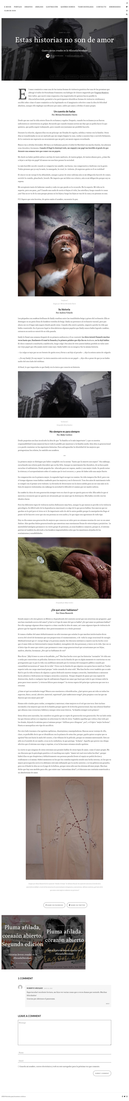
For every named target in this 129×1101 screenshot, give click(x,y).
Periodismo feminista (88, 76)
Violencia (102, 76)
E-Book (7, 7)
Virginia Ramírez (101, 93)
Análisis (39, 7)
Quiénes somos (68, 7)
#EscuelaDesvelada (75, 56)
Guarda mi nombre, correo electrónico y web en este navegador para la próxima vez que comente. (60, 1066)
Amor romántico (56, 76)
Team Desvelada (86, 7)
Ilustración (52, 7)
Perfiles (18, 7)
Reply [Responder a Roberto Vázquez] (108, 1003)
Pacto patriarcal (72, 76)
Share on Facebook (54, 905)
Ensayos (29, 7)
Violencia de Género (116, 76)
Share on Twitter (77, 905)
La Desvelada (58, 56)
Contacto (101, 7)
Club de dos (10, 10)
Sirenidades (115, 7)
